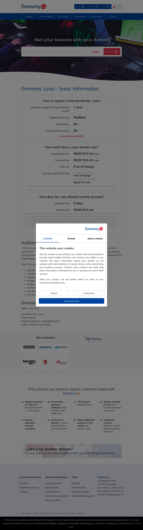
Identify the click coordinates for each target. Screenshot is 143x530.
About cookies (95, 238)
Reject (54, 293)
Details (71, 238)
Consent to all (71, 301)
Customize (89, 293)
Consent (47, 238)
